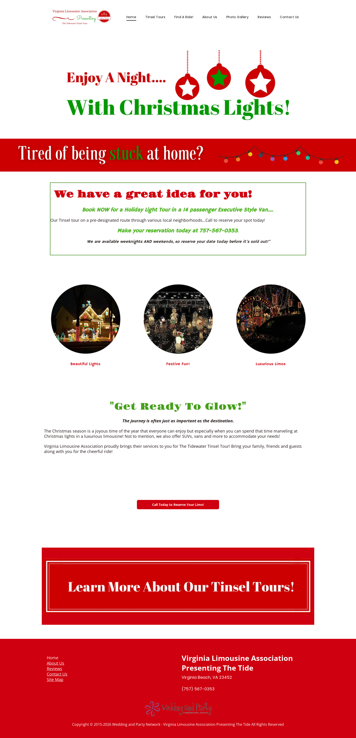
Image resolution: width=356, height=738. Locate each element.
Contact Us (57, 674)
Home (52, 657)
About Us (55, 663)
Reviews (54, 668)
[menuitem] (131, 17)
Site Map (55, 679)
